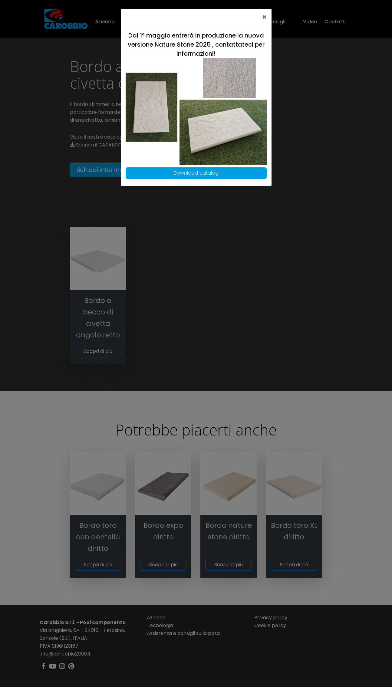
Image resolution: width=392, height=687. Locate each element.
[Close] (264, 17)
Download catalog (196, 172)
